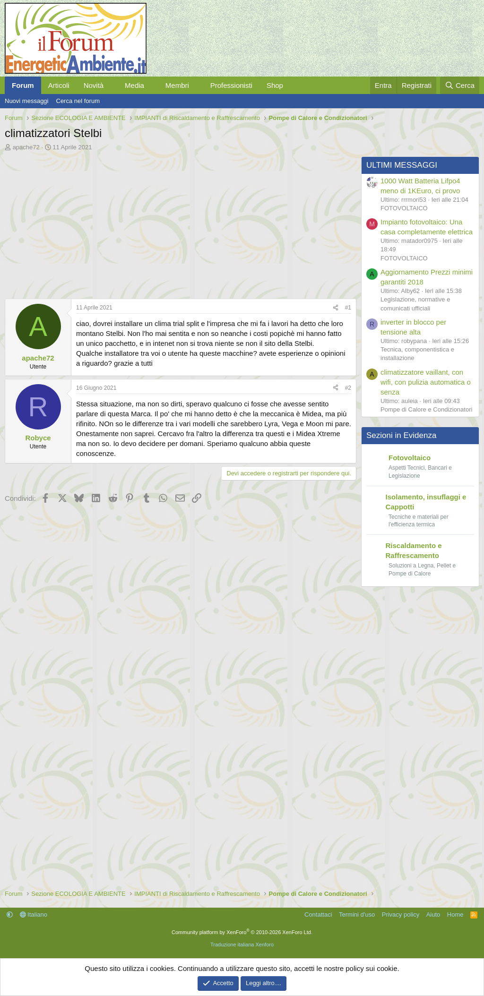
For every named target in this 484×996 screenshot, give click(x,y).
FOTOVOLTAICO (404, 208)
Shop (275, 85)
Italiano (34, 914)
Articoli (58, 85)
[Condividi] (335, 307)
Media (134, 85)
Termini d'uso (357, 914)
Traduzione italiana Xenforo (242, 944)
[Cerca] (459, 85)
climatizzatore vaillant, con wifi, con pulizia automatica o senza (425, 382)
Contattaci (318, 914)
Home (455, 914)
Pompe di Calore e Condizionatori (426, 409)
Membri (177, 85)
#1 (348, 307)
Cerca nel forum (78, 100)
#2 (348, 388)
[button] (111, 85)
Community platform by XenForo (242, 932)
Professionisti (231, 85)
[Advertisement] (178, 222)
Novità (94, 85)
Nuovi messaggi (27, 100)
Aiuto (433, 914)
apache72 (26, 147)
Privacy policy (400, 914)
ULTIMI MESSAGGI (401, 165)
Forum (23, 85)
